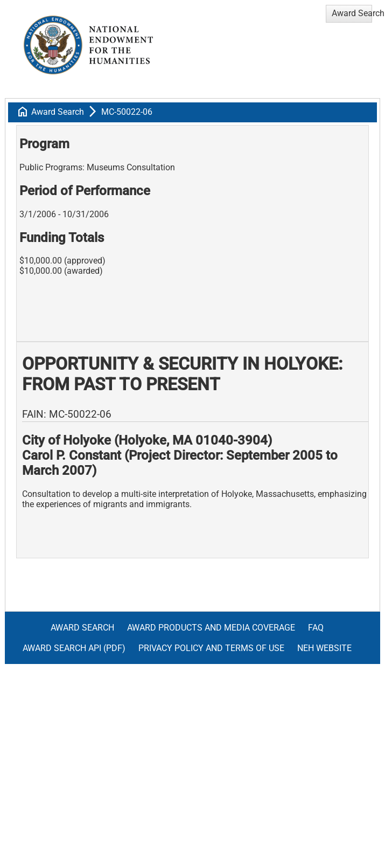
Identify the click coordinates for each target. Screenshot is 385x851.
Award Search (57, 112)
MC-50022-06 (126, 112)
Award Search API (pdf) (74, 648)
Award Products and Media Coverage (211, 627)
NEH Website (324, 648)
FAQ (316, 627)
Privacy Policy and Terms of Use (211, 648)
